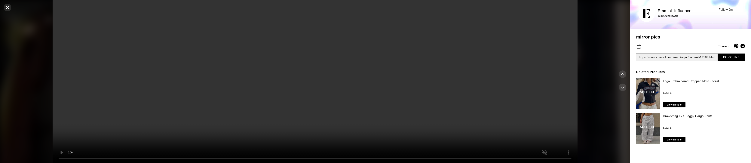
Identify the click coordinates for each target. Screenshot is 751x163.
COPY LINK (731, 57)
